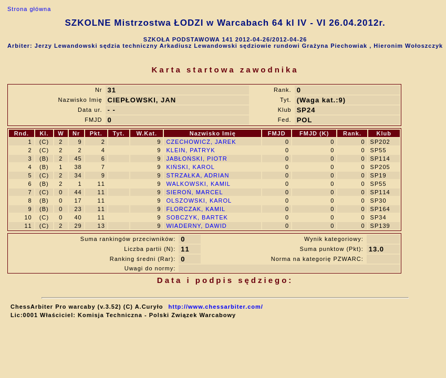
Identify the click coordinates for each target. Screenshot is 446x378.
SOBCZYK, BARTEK (197, 217)
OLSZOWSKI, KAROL (199, 200)
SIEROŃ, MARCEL (194, 192)
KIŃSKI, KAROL (190, 167)
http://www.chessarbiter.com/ (216, 306)
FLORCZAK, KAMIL (195, 209)
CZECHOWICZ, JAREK (201, 142)
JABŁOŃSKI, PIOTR (196, 158)
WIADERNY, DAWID (196, 226)
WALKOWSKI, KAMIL (198, 184)
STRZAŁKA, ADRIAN (197, 175)
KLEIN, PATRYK (190, 150)
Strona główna (29, 9)
